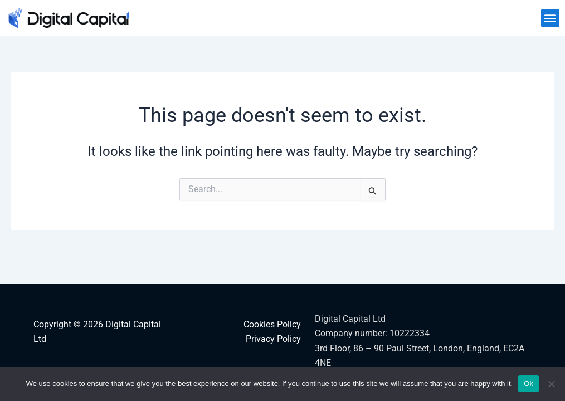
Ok (528, 383)
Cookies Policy (272, 324)
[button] (550, 18)
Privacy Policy (273, 339)
